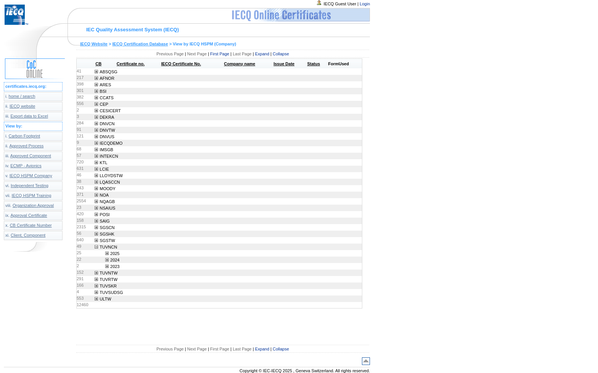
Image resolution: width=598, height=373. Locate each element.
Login (365, 4)
